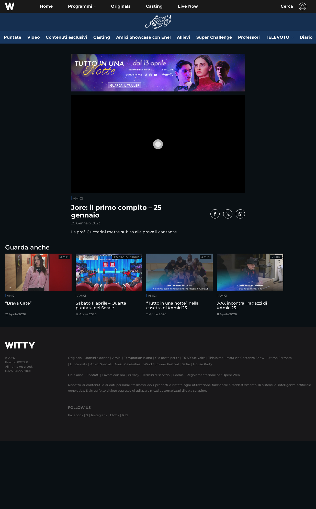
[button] (82, 6)
